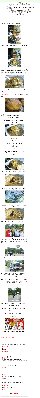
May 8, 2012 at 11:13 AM (5, 350)
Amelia (3, 378)
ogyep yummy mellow (4, 351)
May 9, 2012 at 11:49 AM (5, 388)
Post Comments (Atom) (16, 393)
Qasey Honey (3, 367)
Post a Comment (3, 389)
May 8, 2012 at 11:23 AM (5, 357)
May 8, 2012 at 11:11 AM (5, 346)
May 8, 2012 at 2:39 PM (4, 374)
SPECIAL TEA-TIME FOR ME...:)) (9, 94)
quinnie (3, 358)
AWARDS (22, 89)
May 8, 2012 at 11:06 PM (5, 385)
